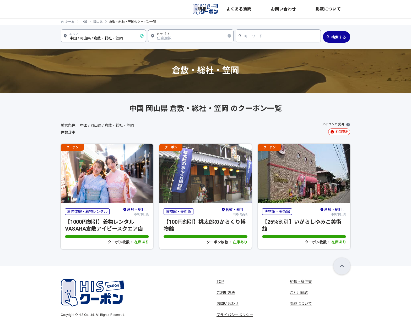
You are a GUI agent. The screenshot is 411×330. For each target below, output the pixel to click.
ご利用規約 (299, 292)
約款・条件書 (301, 281)
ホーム (69, 22)
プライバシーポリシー (235, 315)
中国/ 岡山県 (136, 211)
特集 (261, 9)
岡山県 (98, 22)
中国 (84, 22)
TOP (220, 281)
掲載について (339, 9)
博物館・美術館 (178, 211)
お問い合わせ (311, 9)
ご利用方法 (226, 292)
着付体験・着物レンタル (87, 211)
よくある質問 (283, 9)
